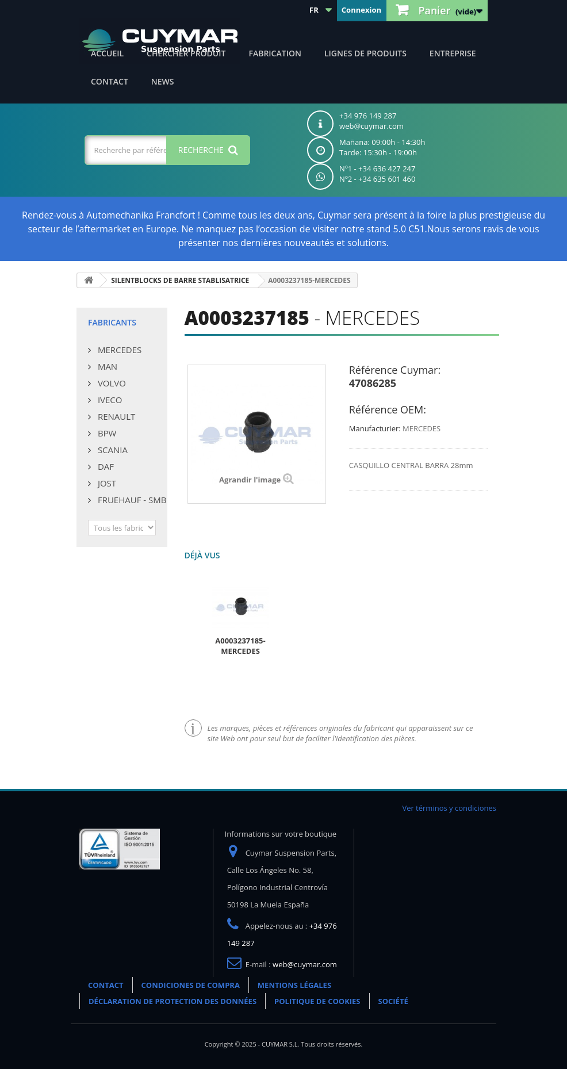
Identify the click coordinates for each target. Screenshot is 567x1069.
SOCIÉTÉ (393, 1001)
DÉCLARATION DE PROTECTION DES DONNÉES (172, 1001)
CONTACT (109, 81)
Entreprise (453, 53)
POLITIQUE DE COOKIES (317, 1001)
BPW (105, 433)
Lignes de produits (365, 53)
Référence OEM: (387, 409)
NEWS (162, 81)
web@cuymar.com (305, 964)
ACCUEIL (107, 53)
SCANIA (111, 449)
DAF (104, 466)
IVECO (108, 399)
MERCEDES (118, 349)
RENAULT (115, 416)
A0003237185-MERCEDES (240, 645)
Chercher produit (186, 53)
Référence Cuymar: (394, 370)
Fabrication (274, 53)
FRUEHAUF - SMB (130, 499)
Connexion (361, 10)
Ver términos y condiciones (449, 808)
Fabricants (112, 322)
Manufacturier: (375, 428)
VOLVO (110, 383)
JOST (105, 483)
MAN (106, 366)
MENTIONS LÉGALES (294, 985)
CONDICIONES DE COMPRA (190, 985)
